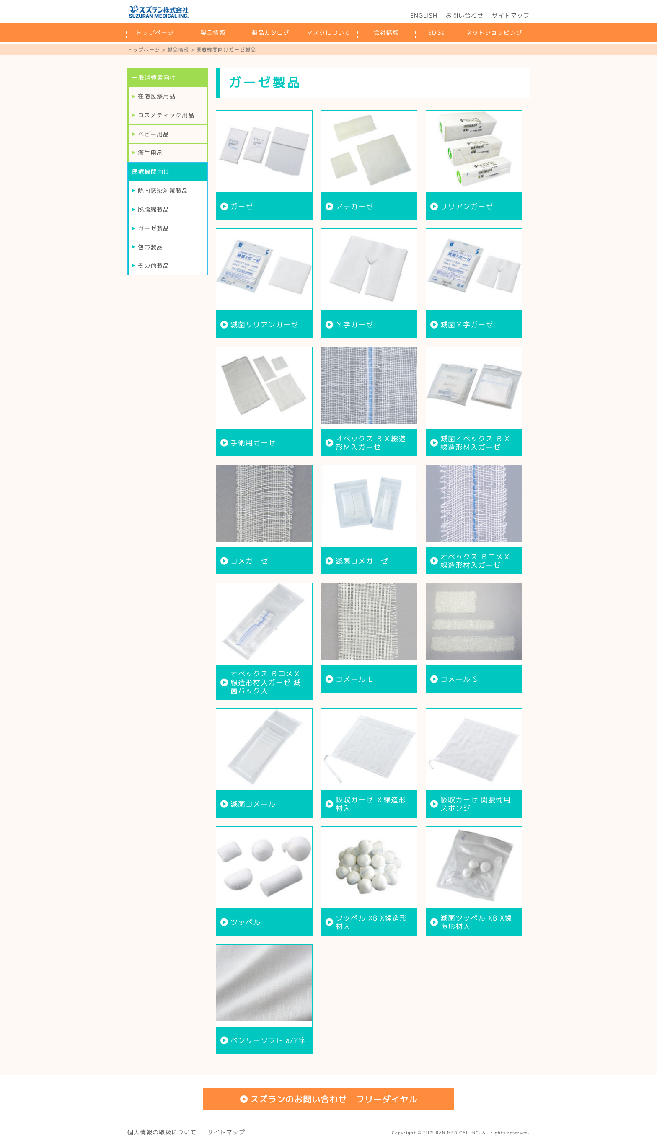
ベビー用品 (153, 134)
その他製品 (153, 265)
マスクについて (329, 32)
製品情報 (212, 32)
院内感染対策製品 (163, 190)
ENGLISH (423, 15)
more (264, 165)
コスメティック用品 (166, 115)
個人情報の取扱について (162, 1132)
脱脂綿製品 (153, 209)
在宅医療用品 (157, 96)
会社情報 (386, 32)
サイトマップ (511, 15)
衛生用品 (150, 153)
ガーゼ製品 (153, 228)
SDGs (436, 32)
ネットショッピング (494, 32)
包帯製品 (150, 247)
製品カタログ (271, 32)
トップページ (155, 32)
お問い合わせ (465, 15)
